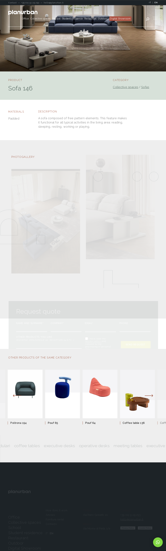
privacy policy (93, 341)
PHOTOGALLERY (23, 156)
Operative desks (107, 446)
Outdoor (16, 543)
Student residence (25, 532)
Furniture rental (55, 519)
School (14, 527)
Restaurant (18, 538)
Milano (87, 524)
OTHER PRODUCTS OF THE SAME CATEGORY (39, 357)
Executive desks (72, 446)
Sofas (145, 87)
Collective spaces (125, 87)
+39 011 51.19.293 (130, 514)
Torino (87, 510)
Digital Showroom (24, 548)
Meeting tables (141, 446)
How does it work (57, 510)
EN (156, 2)
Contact (125, 510)
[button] (158, 542)
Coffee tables (40, 446)
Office (14, 517)
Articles (50, 514)
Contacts (51, 524)
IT (150, 2)
